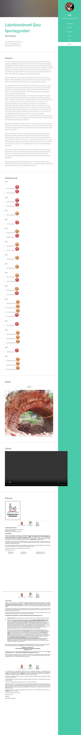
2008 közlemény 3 (13, 369)
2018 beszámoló (13, 237)
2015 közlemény (13, 268)
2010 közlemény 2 (13, 338)
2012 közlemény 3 (13, 312)
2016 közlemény (13, 259)
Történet (69, 27)
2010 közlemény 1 (13, 334)
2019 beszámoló (13, 224)
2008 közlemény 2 (13, 365)
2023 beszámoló (13, 201)
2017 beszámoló (13, 250)
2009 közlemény (13, 351)
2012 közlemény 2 (13, 307)
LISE (69, 15)
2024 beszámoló (13, 188)
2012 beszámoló (13, 316)
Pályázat (69, 44)
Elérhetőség (69, 23)
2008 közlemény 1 (13, 360)
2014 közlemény (13, 277)
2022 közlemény (13, 215)
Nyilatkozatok (69, 31)
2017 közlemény (13, 246)
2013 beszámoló (13, 294)
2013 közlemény (13, 290)
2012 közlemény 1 (13, 303)
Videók (69, 40)
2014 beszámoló (13, 281)
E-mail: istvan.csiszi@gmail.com (13, 43)
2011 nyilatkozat (13, 325)
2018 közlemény (13, 232)
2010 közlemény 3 (13, 343)
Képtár (69, 36)
